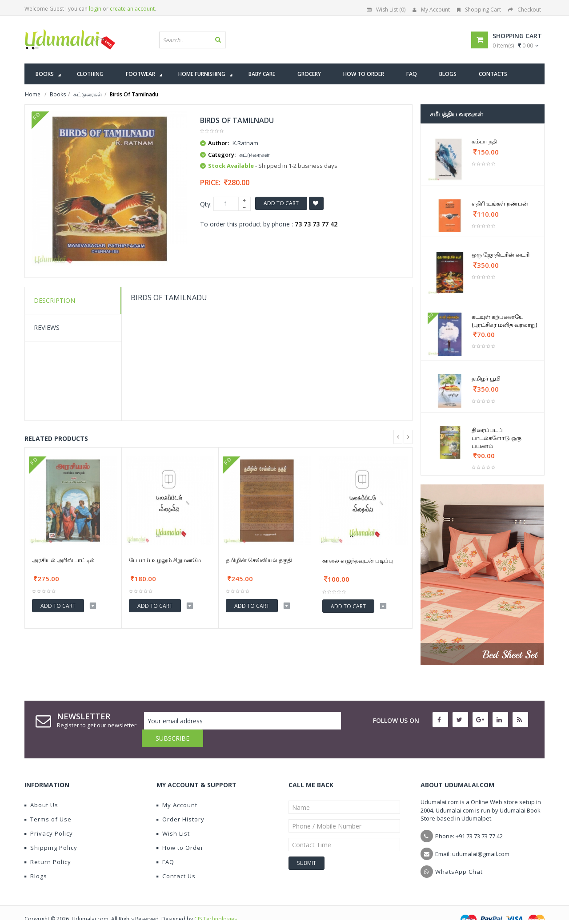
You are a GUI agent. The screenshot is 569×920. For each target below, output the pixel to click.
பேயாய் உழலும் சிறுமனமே (165, 560)
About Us (41, 787)
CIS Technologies (215, 901)
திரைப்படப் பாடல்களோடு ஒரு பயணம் (496, 438)
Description (54, 300)
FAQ (165, 844)
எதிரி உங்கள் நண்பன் (500, 203)
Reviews (47, 327)
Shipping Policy (50, 830)
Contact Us (176, 858)
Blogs (35, 858)
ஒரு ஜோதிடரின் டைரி (500, 254)
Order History (180, 801)
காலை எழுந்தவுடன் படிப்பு (357, 560)
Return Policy (47, 844)
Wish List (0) (386, 9)
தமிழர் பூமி (486, 378)
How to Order (180, 830)
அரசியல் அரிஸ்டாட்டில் (63, 560)
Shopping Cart (479, 9)
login (95, 8)
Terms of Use (48, 801)
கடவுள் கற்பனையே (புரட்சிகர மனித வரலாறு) (504, 321)
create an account (132, 8)
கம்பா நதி (484, 141)
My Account (431, 9)
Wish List (173, 816)
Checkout (524, 9)
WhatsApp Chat (459, 854)
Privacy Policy (48, 816)
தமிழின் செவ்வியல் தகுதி (259, 560)
